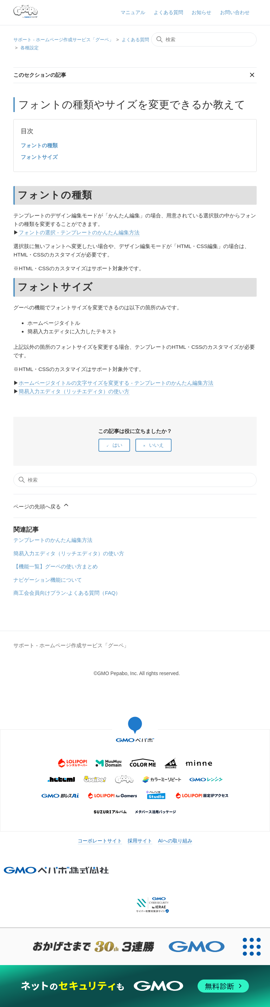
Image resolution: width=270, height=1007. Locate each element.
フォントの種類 (39, 145)
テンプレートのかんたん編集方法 (52, 540)
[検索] (204, 39)
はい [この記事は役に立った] (117, 445)
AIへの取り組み (175, 841)
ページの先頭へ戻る (41, 505)
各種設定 (29, 47)
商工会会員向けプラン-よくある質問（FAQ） (67, 593)
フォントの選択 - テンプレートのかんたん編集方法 (79, 232)
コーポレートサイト (100, 841)
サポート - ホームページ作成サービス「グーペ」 (63, 39)
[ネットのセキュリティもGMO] (134, 986)
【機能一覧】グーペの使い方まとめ (55, 566)
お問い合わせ (235, 12)
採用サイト (140, 841)
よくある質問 (168, 12)
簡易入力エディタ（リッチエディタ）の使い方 (74, 391)
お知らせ (201, 12)
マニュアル (133, 12)
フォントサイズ (39, 157)
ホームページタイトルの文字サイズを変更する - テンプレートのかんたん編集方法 (116, 383)
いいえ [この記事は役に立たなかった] (156, 445)
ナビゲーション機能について (47, 580)
